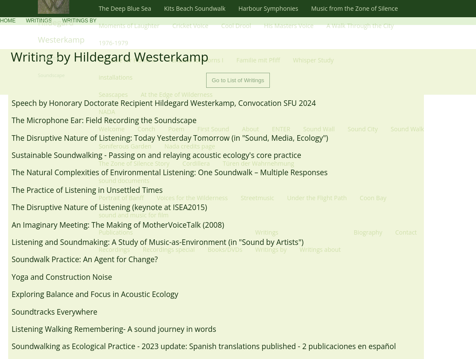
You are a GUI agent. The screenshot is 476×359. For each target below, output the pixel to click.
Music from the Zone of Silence (354, 8)
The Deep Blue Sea (125, 8)
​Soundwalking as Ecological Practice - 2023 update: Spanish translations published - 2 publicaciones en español (204, 346)
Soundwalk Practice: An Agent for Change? (85, 259)
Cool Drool (236, 26)
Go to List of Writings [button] (238, 80)
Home (7, 21)
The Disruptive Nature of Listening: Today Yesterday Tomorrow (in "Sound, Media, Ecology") (170, 138)
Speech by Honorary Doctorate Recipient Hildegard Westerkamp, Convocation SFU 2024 (164, 103)
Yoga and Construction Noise (62, 277)
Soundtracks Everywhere (54, 311)
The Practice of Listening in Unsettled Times (87, 190)
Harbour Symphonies (268, 8)
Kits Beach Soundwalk (195, 8)
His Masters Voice (288, 26)
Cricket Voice (190, 26)
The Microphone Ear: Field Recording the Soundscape (104, 120)
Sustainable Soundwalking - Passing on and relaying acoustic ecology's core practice (156, 155)
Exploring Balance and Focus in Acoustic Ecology (95, 294)
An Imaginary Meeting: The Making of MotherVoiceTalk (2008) (118, 225)
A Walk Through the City (360, 26)
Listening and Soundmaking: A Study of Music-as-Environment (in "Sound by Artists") (157, 242)
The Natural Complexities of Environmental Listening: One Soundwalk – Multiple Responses (170, 172)
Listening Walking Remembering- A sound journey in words (114, 329)
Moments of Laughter (129, 26)
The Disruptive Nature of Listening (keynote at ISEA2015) (109, 207)
